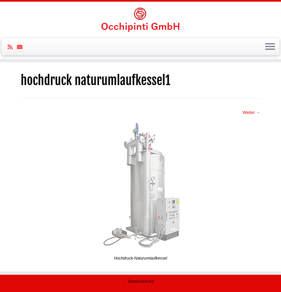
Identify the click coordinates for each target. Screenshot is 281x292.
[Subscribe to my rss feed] (12, 47)
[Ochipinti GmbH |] (140, 19)
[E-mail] (22, 47)
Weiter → (251, 112)
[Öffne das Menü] (270, 47)
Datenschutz (141, 281)
